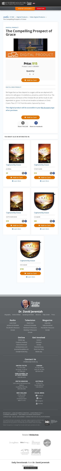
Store (12, 17)
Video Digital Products (37, 17)
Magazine (47, 320)
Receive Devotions (30, 468)
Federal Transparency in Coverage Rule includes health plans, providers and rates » (21, 425)
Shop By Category (25, 9)
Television (30, 320)
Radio (13, 320)
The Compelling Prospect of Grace (14, 19)
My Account (45, 108)
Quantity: (30, 71)
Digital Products (22, 17)
